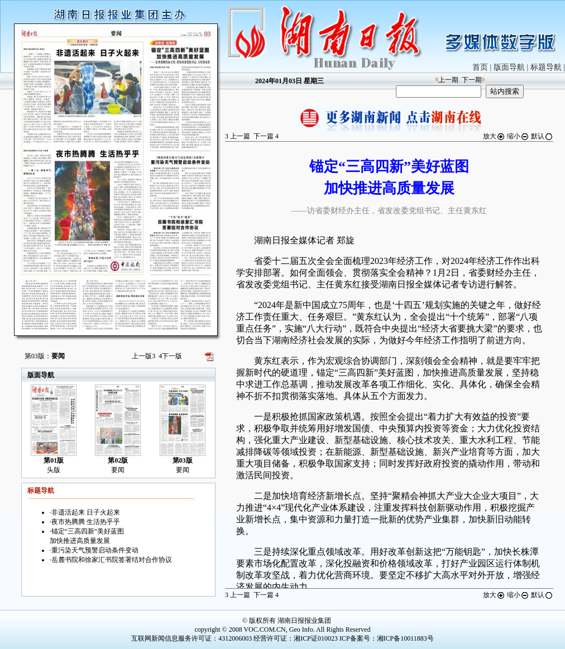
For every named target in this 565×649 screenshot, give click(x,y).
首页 (480, 67)
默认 (542, 136)
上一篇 (237, 136)
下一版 (170, 356)
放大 (494, 136)
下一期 (472, 80)
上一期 (448, 80)
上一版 (143, 356)
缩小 (518, 136)
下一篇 (266, 136)
